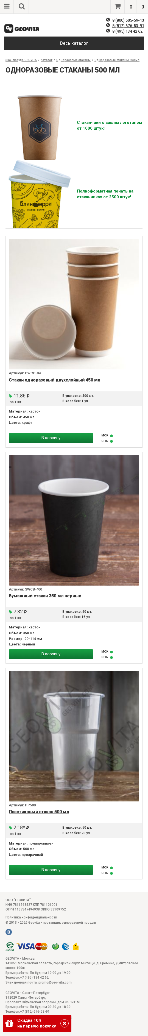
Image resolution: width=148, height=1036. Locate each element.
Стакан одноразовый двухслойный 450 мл (54, 380)
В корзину (50, 437)
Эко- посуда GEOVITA (21, 60)
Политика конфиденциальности (31, 917)
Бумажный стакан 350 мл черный (45, 595)
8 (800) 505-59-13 (128, 20)
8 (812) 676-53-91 (128, 26)
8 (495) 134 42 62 (127, 31)
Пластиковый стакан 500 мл (39, 811)
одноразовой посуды (79, 922)
